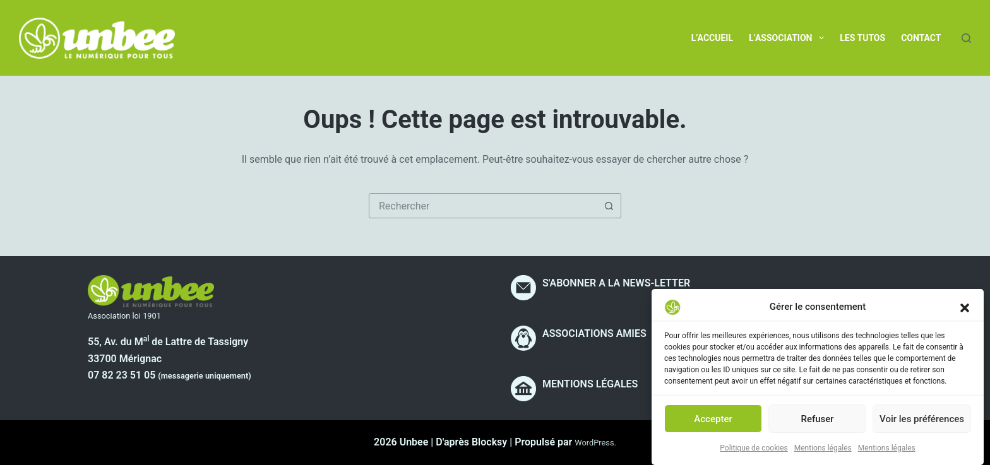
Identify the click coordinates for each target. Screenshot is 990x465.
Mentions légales (823, 454)
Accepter (713, 425)
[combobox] (483, 205)
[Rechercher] (966, 38)
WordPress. (595, 442)
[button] (964, 313)
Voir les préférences (922, 425)
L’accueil (712, 38)
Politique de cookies (753, 454)
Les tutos (862, 38)
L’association (789, 37)
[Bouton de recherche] (609, 206)
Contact (921, 38)
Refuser (817, 425)
